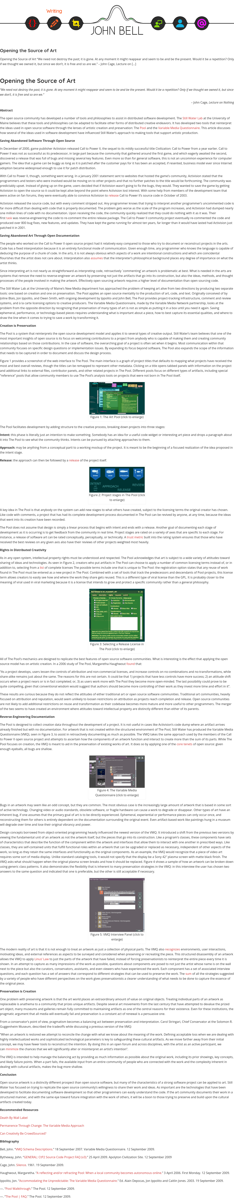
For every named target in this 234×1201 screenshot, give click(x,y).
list (42, 568)
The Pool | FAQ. (17, 1196)
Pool (143, 128)
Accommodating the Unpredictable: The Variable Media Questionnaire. (68, 1181)
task (9, 218)
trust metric (135, 537)
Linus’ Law (41, 959)
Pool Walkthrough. (18, 1189)
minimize (12, 1049)
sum (189, 974)
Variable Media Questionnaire (179, 128)
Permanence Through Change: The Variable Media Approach (42, 1126)
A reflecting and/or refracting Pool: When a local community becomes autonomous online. (99, 1173)
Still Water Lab (193, 118)
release (114, 195)
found (131, 664)
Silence (21, 1165)
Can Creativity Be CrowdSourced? (23, 1133)
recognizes (172, 949)
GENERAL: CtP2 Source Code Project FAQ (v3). (55, 1157)
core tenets (184, 744)
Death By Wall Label (14, 1118)
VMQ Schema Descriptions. (34, 1149)
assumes (97, 258)
